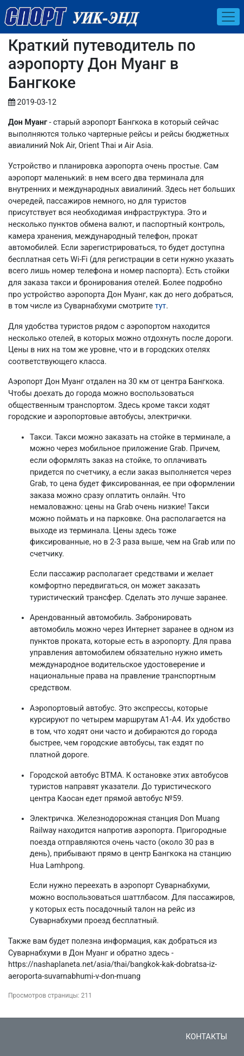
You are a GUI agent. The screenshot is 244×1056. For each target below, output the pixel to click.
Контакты (206, 1036)
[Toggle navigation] (228, 16)
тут (160, 306)
